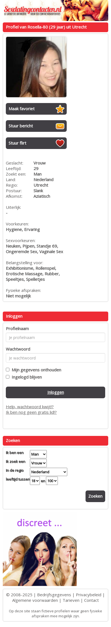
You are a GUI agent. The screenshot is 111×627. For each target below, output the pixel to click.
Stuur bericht (21, 126)
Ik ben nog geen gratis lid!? (31, 412)
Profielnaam (17, 328)
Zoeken (95, 496)
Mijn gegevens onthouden (35, 369)
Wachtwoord (18, 349)
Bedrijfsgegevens (54, 594)
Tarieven (71, 600)
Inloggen (55, 392)
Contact (91, 600)
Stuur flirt (17, 143)
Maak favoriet (22, 108)
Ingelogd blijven (25, 377)
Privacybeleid (88, 594)
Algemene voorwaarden (35, 600)
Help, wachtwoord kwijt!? (30, 406)
